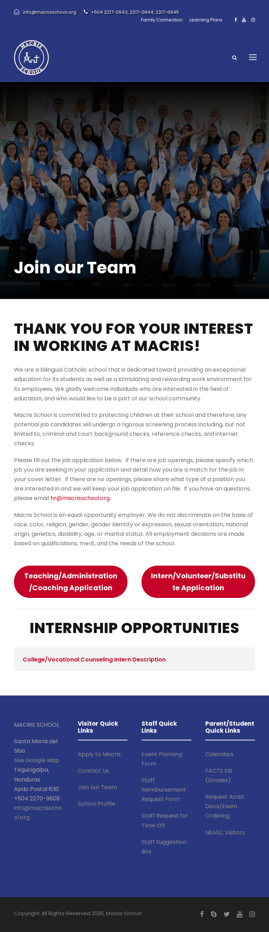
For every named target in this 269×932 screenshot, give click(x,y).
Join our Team (97, 787)
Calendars (219, 754)
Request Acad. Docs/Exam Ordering (224, 806)
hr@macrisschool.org (80, 498)
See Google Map (36, 760)
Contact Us (93, 771)
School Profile (96, 804)
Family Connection (162, 19)
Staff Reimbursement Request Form (164, 789)
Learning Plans (205, 19)
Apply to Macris (99, 754)
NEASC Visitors (225, 832)
